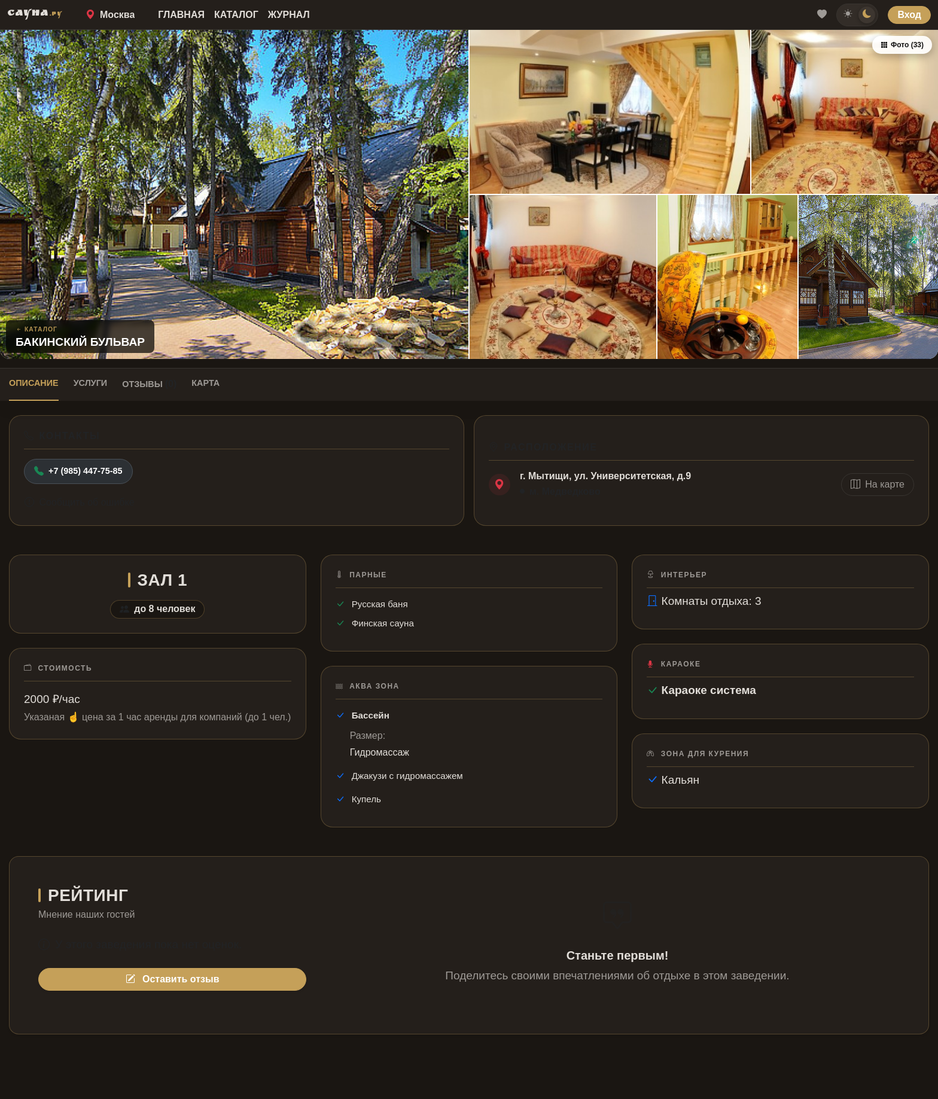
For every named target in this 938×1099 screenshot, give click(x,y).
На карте (877, 484)
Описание (34, 383)
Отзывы (149, 384)
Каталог (236, 15)
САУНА (34, 14)
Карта (205, 383)
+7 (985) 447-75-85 (78, 471)
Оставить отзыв (173, 979)
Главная (181, 15)
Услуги (91, 383)
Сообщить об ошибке (80, 502)
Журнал (289, 15)
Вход (909, 15)
